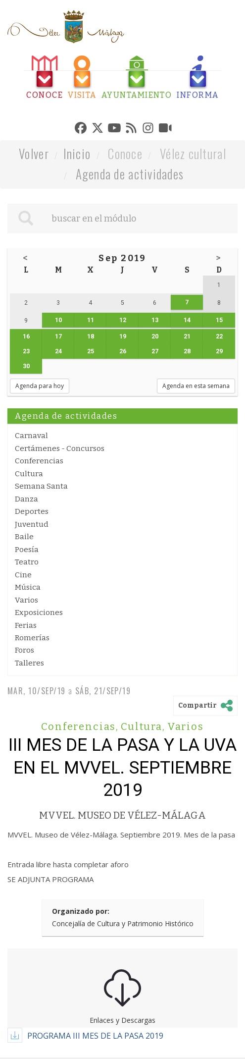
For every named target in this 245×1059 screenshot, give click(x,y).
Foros (24, 650)
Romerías (32, 637)
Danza (26, 499)
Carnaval (31, 435)
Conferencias (39, 460)
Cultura (29, 473)
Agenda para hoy (39, 386)
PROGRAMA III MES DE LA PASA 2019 (95, 1035)
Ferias (26, 625)
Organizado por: (80, 911)
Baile (24, 536)
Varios (26, 600)
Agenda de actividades (130, 174)
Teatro (27, 561)
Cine (23, 574)
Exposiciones (39, 612)
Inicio (77, 153)
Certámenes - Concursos (59, 448)
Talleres (29, 663)
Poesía (27, 549)
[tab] (44, 78)
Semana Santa (41, 486)
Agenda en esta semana (196, 386)
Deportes (32, 511)
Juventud (32, 524)
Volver (34, 153)
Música (28, 587)
